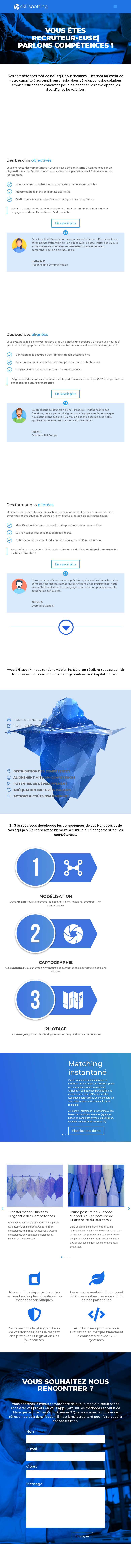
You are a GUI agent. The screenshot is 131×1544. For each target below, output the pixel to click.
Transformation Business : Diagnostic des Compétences (31, 1214)
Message (65, 1505)
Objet (65, 1470)
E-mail (65, 1453)
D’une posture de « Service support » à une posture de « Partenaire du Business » (91, 1216)
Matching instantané (87, 1068)
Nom (65, 1435)
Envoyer (82, 1536)
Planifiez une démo (86, 1131)
